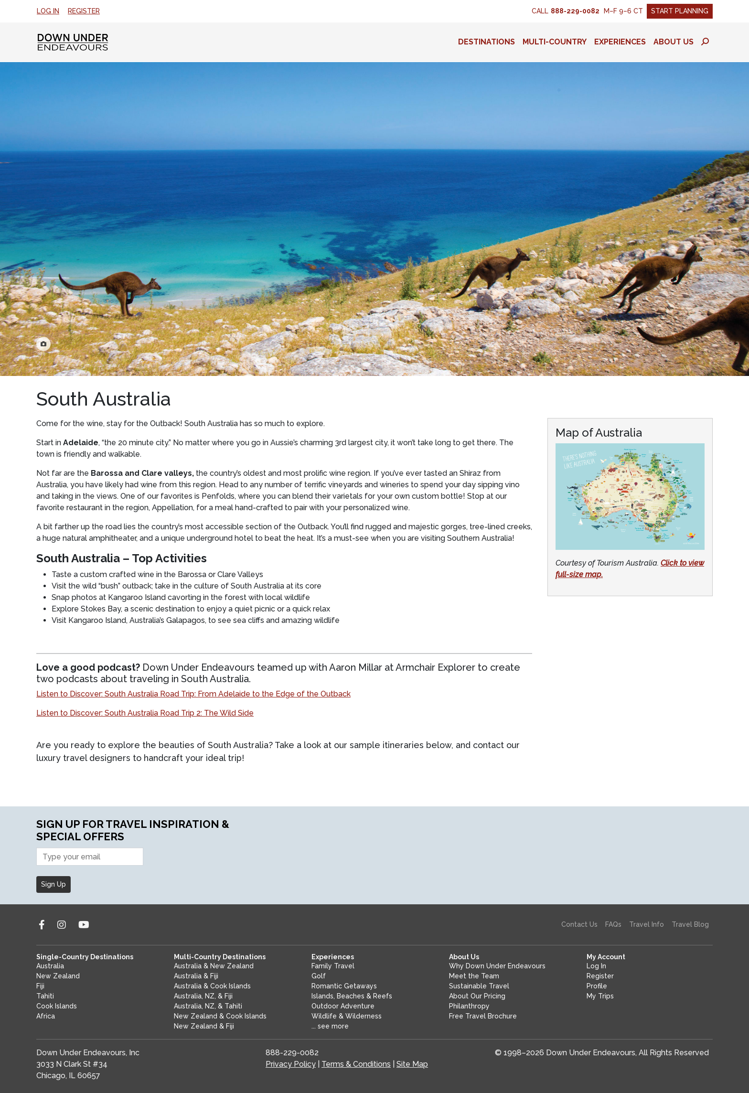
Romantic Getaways (344, 986)
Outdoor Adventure (342, 1006)
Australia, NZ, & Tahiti (208, 1006)
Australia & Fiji (196, 976)
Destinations (486, 41)
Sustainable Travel (479, 986)
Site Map (412, 1064)
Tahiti (45, 996)
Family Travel (332, 966)
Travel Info (646, 924)
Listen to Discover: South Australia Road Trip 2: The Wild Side (145, 713)
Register (84, 11)
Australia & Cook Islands (212, 986)
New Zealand (58, 976)
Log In (48, 11)
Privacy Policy (291, 1064)
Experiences (620, 41)
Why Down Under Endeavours (497, 966)
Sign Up (53, 884)
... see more (330, 1026)
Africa (45, 1016)
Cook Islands (56, 1006)
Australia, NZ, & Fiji (203, 996)
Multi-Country (555, 41)
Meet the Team (474, 976)
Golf (318, 976)
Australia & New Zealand (214, 966)
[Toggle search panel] (705, 42)
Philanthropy (469, 1006)
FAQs (613, 924)
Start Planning (679, 11)
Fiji (40, 986)
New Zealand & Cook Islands (220, 1016)
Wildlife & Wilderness (346, 1016)
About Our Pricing (477, 996)
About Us (673, 41)
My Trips (600, 996)
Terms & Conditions (356, 1064)
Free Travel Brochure (483, 1016)
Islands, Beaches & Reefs (351, 996)
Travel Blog (690, 924)
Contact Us (579, 924)
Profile (597, 986)
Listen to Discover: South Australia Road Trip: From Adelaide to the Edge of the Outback (193, 693)
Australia (50, 966)
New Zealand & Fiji (204, 1026)
